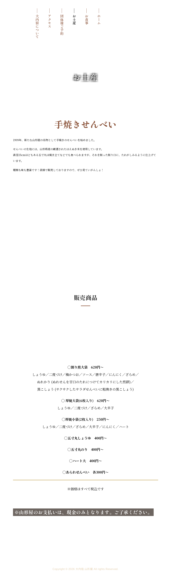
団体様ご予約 (61, 24)
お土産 (74, 19)
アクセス (49, 21)
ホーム (98, 19)
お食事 (86, 19)
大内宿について (37, 26)
